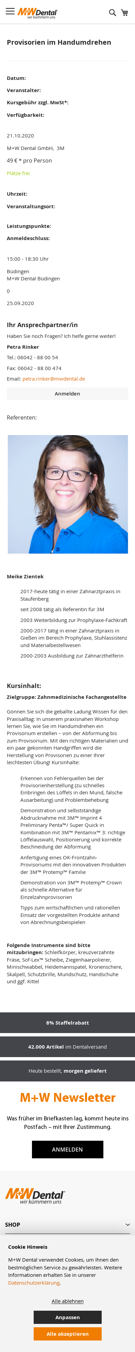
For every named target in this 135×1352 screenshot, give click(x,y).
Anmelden (67, 1149)
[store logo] (37, 13)
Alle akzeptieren (68, 1333)
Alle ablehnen (68, 1300)
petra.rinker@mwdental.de (53, 378)
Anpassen (67, 1317)
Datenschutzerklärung (34, 1282)
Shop (12, 1224)
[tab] (67, 1224)
